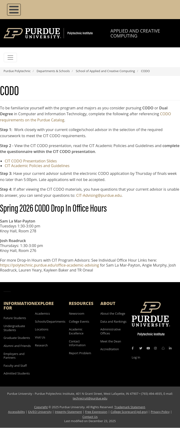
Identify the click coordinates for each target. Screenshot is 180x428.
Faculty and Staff (15, 365)
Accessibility (16, 412)
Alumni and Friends (17, 346)
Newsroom (76, 313)
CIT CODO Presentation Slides (31, 161)
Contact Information (77, 343)
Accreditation (109, 349)
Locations (41, 329)
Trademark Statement (129, 407)
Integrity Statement (68, 412)
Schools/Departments (50, 321)
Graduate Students (17, 338)
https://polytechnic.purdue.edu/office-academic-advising (49, 265)
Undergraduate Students (14, 328)
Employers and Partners (14, 356)
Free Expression (96, 412)
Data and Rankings (113, 321)
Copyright (41, 407)
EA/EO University (40, 412)
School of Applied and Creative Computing (105, 71)
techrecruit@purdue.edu (90, 398)
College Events (79, 321)
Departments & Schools (53, 71)
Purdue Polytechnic (17, 71)
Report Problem (80, 353)
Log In (136, 357)
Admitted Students (17, 373)
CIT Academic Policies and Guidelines (37, 165)
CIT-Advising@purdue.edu (99, 195)
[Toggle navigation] (10, 57)
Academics (42, 313)
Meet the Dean (110, 341)
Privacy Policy (160, 412)
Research (41, 345)
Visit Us (40, 337)
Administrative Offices (110, 331)
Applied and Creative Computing (135, 33)
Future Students (15, 318)
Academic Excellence (76, 331)
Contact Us (90, 417)
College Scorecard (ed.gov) (128, 412)
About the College (112, 313)
